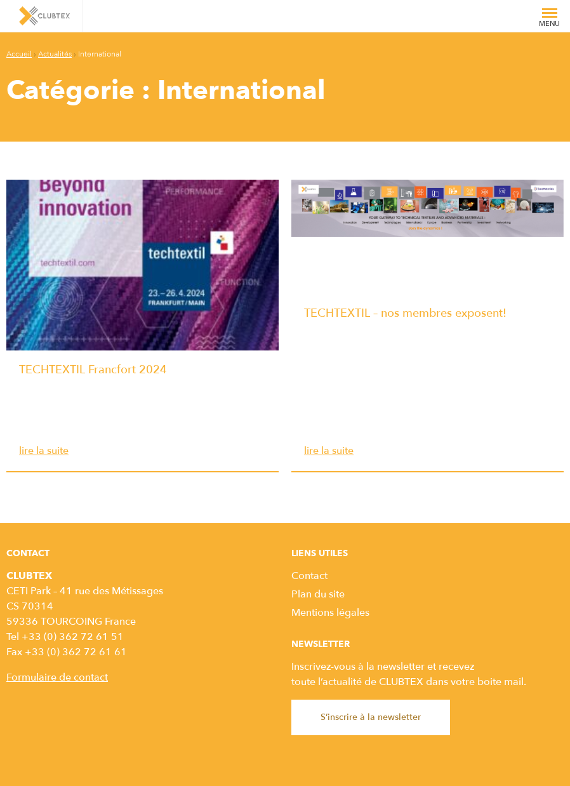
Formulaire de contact (57, 677)
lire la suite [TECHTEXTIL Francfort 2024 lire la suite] (44, 451)
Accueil (19, 54)
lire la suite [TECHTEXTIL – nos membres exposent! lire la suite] (329, 451)
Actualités (55, 54)
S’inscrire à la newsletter (371, 717)
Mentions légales (330, 613)
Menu (549, 20)
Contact (309, 576)
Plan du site (318, 594)
